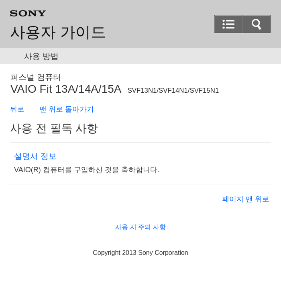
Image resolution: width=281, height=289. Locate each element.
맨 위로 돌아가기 (66, 109)
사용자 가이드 (58, 32)
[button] (228, 24)
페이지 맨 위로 (245, 199)
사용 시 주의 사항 (140, 227)
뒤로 (17, 109)
